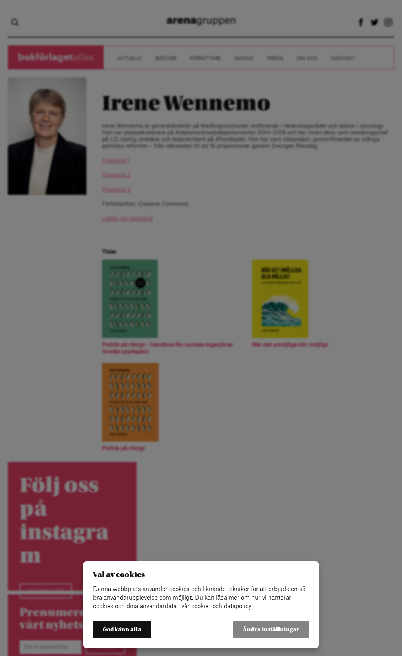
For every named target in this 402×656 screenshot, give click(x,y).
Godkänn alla (122, 629)
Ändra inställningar (271, 629)
